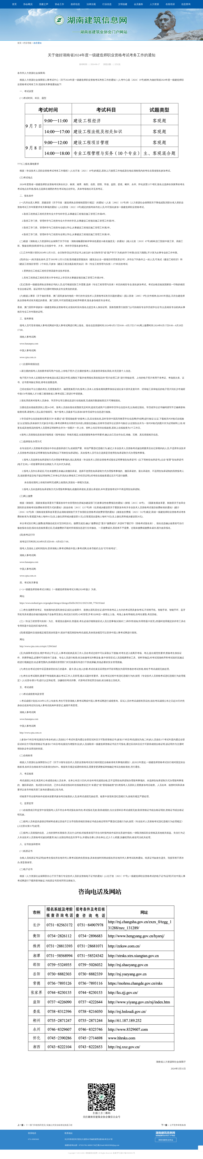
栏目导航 (27, 43)
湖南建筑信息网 (91, 1153)
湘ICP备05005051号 (127, 1153)
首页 (19, 43)
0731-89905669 (33, 1139)
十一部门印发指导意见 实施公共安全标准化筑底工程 (49, 1125)
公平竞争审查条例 (178, 1125)
